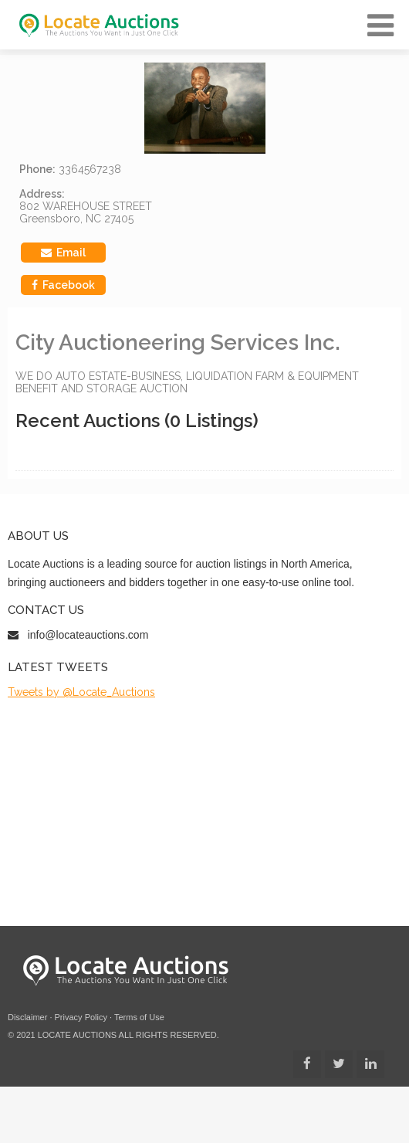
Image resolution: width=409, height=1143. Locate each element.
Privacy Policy (81, 1017)
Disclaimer (27, 1017)
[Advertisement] (144, 812)
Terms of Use (139, 1017)
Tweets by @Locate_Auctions (81, 692)
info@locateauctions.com (88, 635)
